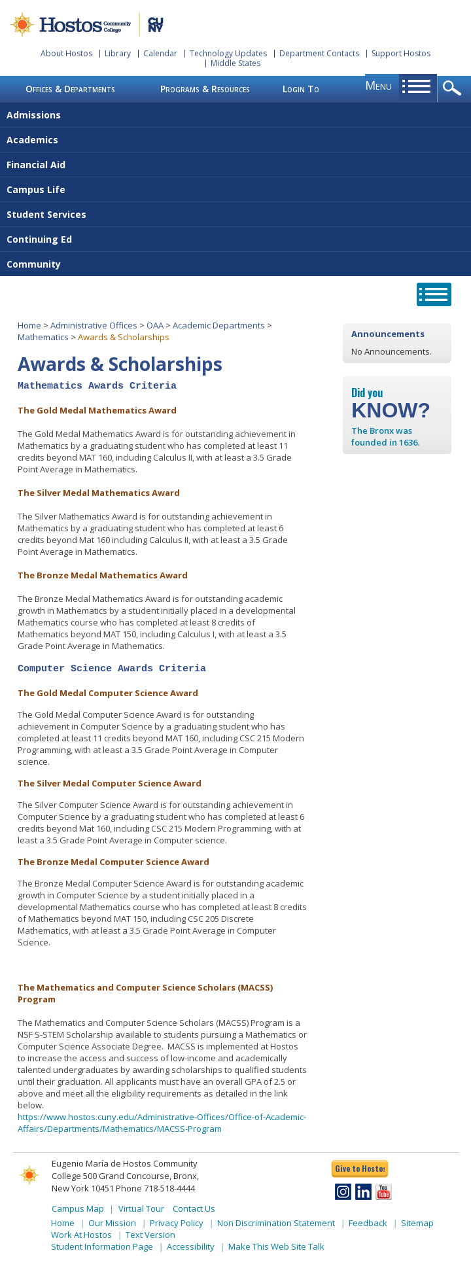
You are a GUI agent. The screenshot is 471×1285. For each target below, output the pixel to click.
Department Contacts (319, 53)
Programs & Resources (205, 88)
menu (378, 85)
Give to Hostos (360, 1168)
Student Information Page (102, 1246)
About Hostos (66, 53)
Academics (32, 139)
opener (454, 89)
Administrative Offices (93, 325)
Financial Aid (36, 164)
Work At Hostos (81, 1235)
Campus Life (36, 189)
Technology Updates (228, 53)
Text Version (150, 1235)
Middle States (235, 63)
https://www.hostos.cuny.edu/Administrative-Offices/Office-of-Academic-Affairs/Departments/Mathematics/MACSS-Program (162, 1123)
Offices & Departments (70, 88)
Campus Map (78, 1208)
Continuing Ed (39, 239)
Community (34, 264)
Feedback (368, 1223)
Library (118, 53)
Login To (301, 88)
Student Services (46, 214)
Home (29, 325)
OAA (155, 325)
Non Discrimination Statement (276, 1223)
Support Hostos (401, 53)
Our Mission (112, 1223)
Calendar (160, 53)
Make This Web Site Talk (276, 1246)
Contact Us (194, 1208)
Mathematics (43, 337)
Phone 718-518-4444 (155, 1188)
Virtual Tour (141, 1208)
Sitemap (417, 1223)
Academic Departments (219, 325)
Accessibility (191, 1246)
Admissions (34, 115)
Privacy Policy (176, 1223)
